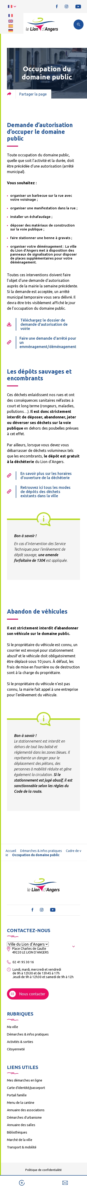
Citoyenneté (16, 1049)
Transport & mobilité (21, 1147)
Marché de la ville (19, 1140)
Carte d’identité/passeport (26, 1088)
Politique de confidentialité (43, 1169)
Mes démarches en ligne (24, 1080)
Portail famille (17, 1095)
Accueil (11, 851)
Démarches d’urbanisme (24, 1117)
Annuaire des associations (26, 1110)
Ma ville (12, 1027)
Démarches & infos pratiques (41, 851)
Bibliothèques (17, 1132)
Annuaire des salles (21, 1125)
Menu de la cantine (20, 1103)
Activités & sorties (20, 1042)
